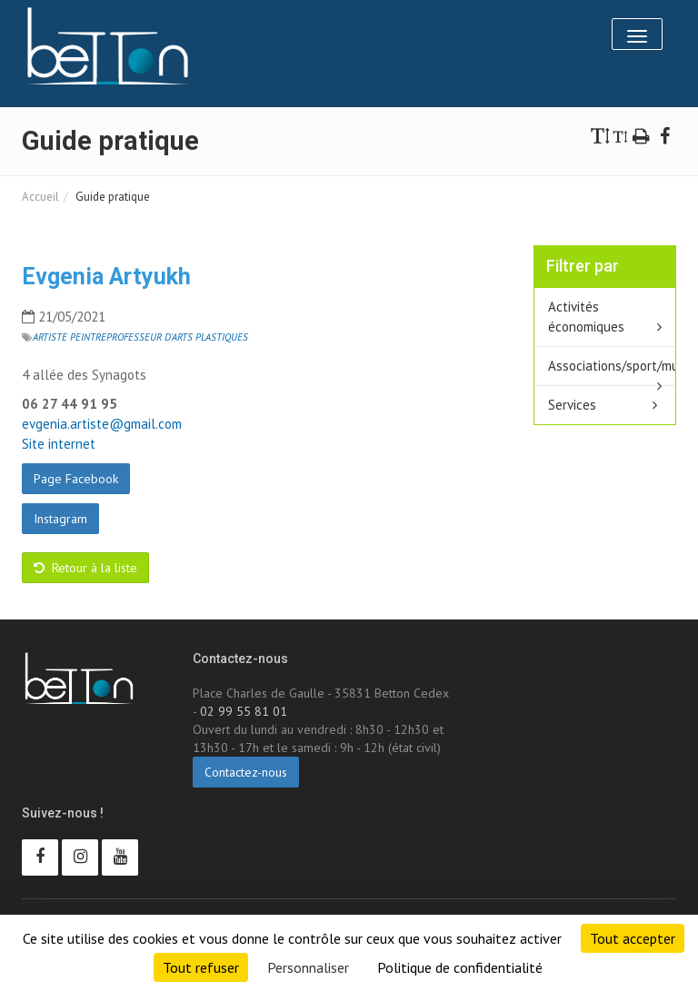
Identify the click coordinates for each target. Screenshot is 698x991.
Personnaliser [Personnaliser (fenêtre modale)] (308, 967)
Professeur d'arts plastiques (177, 337)
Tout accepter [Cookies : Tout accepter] (632, 938)
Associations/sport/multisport (612, 365)
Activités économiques (586, 316)
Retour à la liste (85, 568)
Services (572, 404)
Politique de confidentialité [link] (460, 967)
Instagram (60, 518)
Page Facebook (76, 479)
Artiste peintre (69, 337)
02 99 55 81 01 (243, 711)
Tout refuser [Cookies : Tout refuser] (201, 967)
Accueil (40, 196)
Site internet (58, 443)
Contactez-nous (245, 772)
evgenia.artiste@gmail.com (102, 423)
